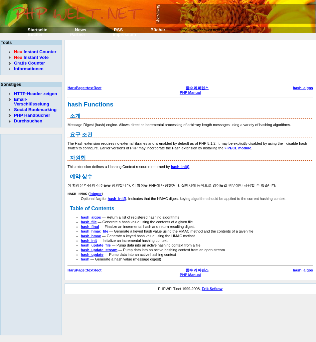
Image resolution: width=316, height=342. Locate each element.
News (80, 29)
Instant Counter (35, 51)
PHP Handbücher (32, 115)
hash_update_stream (99, 250)
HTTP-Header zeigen (35, 93)
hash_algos (303, 88)
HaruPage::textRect (84, 88)
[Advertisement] (96, 64)
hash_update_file (96, 245)
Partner (77, 34)
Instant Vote (31, 57)
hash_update (92, 254)
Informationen (29, 68)
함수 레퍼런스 (197, 88)
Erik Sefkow (212, 288)
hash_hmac (91, 236)
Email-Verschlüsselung (31, 101)
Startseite (37, 29)
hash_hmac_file (94, 231)
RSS (118, 29)
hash (85, 259)
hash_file (89, 222)
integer (95, 194)
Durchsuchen (28, 120)
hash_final (90, 226)
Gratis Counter (29, 63)
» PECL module (238, 148)
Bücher (157, 29)
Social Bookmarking (35, 109)
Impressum (124, 34)
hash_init (89, 240)
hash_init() (180, 167)
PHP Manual (190, 92)
